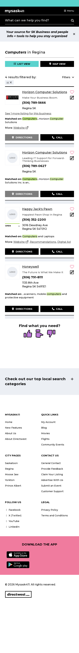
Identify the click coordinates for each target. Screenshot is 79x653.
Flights (45, 438)
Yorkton (9, 480)
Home (8, 422)
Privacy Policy (49, 509)
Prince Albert (13, 485)
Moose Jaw (11, 474)
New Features (13, 427)
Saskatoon (11, 463)
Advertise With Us (52, 480)
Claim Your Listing (52, 474)
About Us (10, 433)
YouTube (12, 521)
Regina (9, 468)
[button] (69, 11)
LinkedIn (12, 526)
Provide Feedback (52, 468)
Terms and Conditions (54, 515)
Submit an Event (51, 485)
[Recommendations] (43, 242)
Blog (44, 427)
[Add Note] (72, 98)
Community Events (52, 444)
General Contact (51, 463)
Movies (45, 433)
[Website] (21, 128)
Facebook (12, 509)
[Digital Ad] (64, 242)
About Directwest (15, 438)
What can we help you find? (27, 20)
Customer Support (52, 491)
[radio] (28, 334)
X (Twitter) (13, 515)
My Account (48, 422)
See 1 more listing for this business (28, 113)
